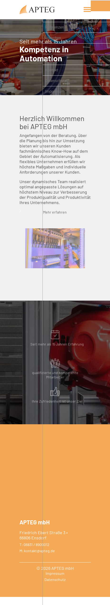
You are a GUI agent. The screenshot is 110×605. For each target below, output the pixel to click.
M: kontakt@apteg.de (37, 559)
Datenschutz (55, 588)
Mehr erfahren (53, 217)
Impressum (55, 581)
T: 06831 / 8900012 (34, 553)
